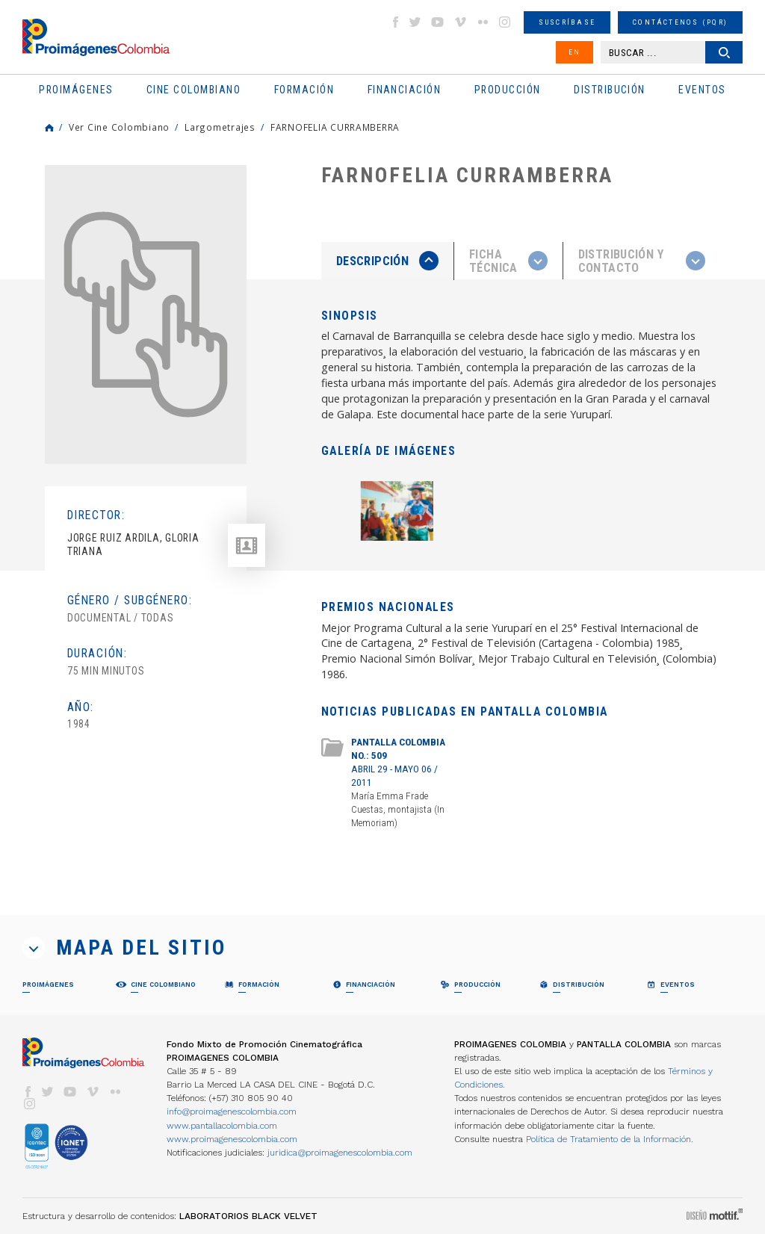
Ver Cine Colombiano (119, 127)
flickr (482, 22)
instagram (505, 22)
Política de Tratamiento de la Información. (609, 1139)
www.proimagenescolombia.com (232, 1139)
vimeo (460, 22)
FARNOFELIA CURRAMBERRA (335, 127)
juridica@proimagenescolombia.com (339, 1152)
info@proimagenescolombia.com (232, 1111)
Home (49, 127)
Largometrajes (220, 127)
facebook (395, 22)
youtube (437, 22)
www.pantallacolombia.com (222, 1125)
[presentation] (387, 260)
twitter (415, 22)
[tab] (387, 261)
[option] (146, 314)
